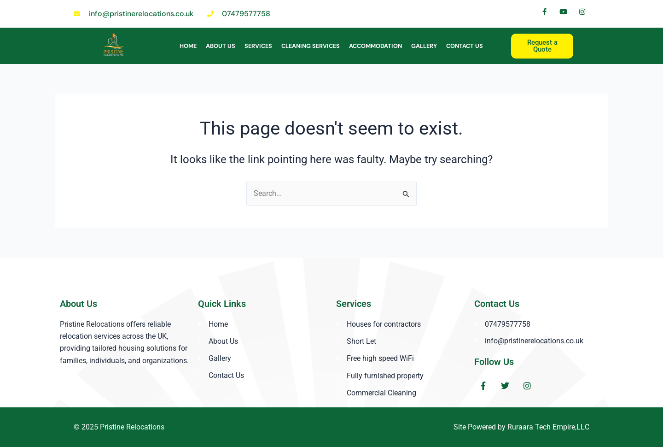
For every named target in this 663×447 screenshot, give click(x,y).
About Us (220, 46)
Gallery (424, 46)
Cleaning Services (310, 46)
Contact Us (464, 46)
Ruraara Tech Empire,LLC (548, 427)
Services (258, 46)
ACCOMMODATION (375, 46)
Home (188, 46)
